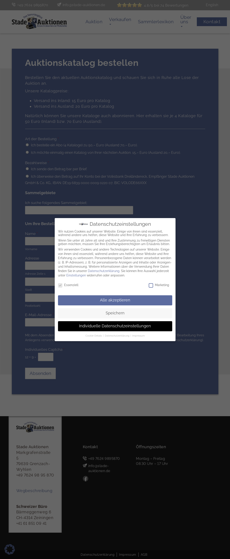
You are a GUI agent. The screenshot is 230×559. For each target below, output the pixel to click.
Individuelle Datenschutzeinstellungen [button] (115, 325)
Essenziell (68, 284)
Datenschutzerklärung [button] (117, 335)
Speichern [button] (115, 312)
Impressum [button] (138, 335)
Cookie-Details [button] (94, 335)
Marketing (159, 284)
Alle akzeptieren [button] (115, 299)
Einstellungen (76, 274)
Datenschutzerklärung (104, 270)
